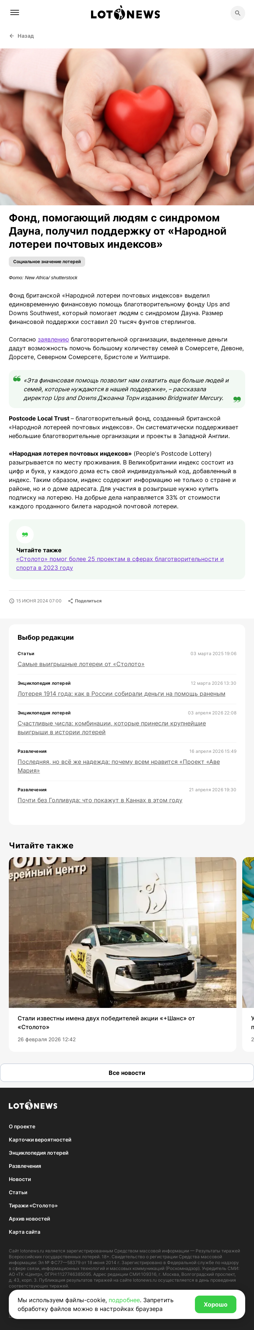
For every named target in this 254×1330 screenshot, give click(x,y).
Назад (21, 36)
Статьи (18, 1192)
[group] (122, 954)
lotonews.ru (32, 1251)
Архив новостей (29, 1218)
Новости (20, 1179)
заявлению (53, 339)
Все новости (127, 1072)
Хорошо (216, 1304)
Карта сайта (24, 1232)
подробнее (124, 1300)
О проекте (22, 1126)
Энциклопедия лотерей (38, 1153)
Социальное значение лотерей (47, 261)
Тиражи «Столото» (33, 1205)
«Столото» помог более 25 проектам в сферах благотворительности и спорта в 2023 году (120, 563)
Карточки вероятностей (40, 1139)
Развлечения (25, 1166)
